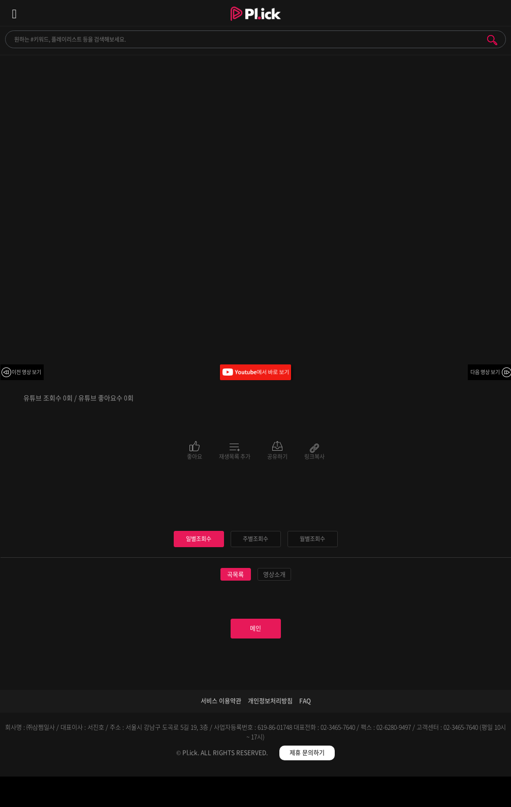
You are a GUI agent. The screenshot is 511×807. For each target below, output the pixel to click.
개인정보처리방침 (270, 700)
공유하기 (277, 455)
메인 (255, 628)
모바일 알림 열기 (497, 13)
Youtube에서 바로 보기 (255, 372)
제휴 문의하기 (307, 752)
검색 (492, 40)
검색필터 (192, 793)
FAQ (305, 700)
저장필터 (319, 793)
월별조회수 (312, 538)
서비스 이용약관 (221, 700)
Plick (256, 23)
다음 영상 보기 (485, 372)
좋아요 (194, 455)
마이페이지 (447, 793)
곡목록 (235, 574)
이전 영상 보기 (26, 372)
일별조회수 (198, 538)
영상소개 (274, 574)
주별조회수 (255, 538)
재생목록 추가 (234, 455)
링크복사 (314, 455)
